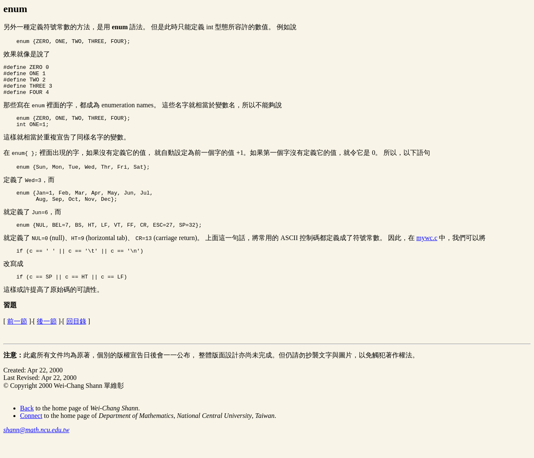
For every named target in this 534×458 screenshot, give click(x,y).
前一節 (17, 338)
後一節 (47, 338)
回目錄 (76, 338)
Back (27, 425)
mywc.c (426, 252)
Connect (31, 433)
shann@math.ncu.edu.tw (36, 447)
